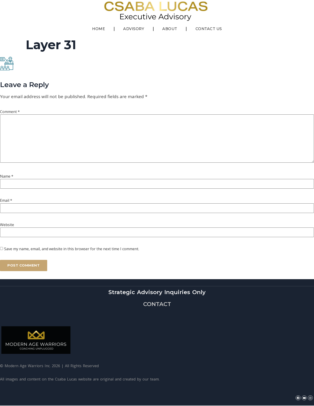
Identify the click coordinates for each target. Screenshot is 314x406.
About (169, 29)
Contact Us (208, 29)
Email (6, 200)
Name (6, 176)
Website (7, 224)
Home (98, 29)
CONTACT (157, 304)
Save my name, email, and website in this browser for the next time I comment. (71, 248)
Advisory (133, 29)
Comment (10, 111)
